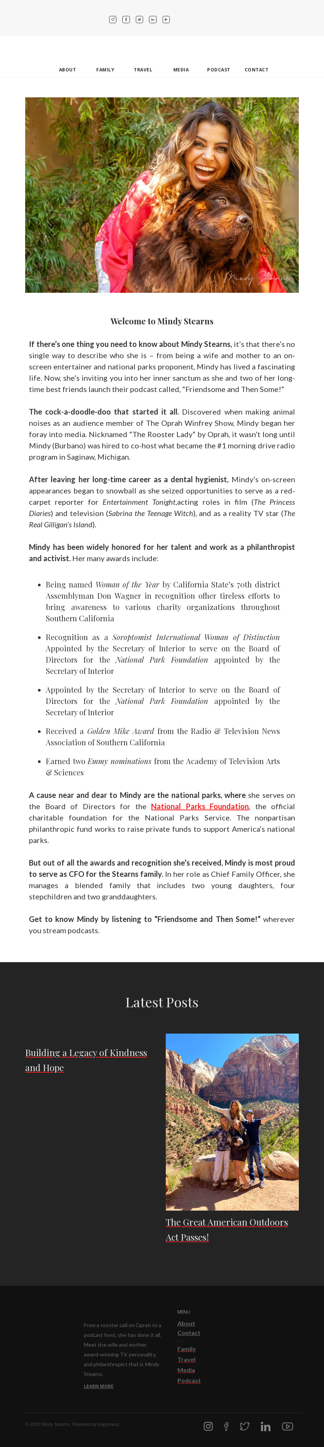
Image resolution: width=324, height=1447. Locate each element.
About (186, 1323)
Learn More (99, 1386)
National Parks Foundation (200, 806)
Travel (143, 70)
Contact (188, 1332)
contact (257, 70)
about (67, 70)
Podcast (218, 70)
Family (105, 70)
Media (181, 70)
